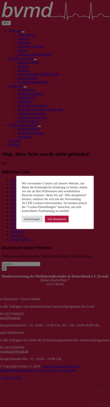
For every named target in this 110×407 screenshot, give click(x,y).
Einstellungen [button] (32, 219)
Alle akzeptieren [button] (56, 219)
